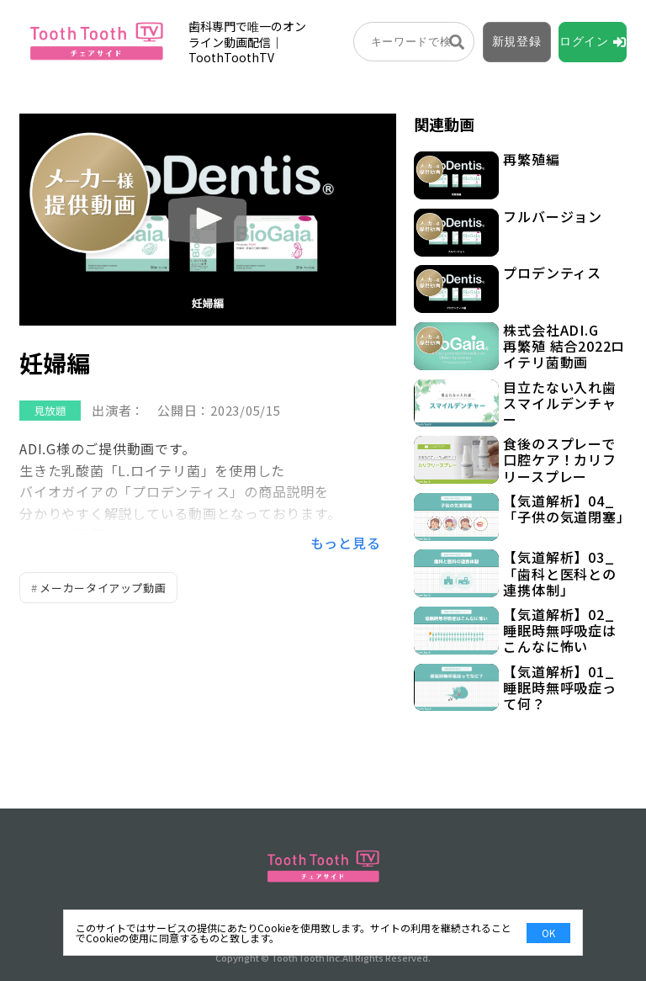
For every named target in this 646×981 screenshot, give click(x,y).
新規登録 (517, 41)
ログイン (584, 41)
